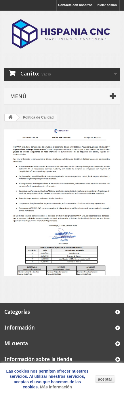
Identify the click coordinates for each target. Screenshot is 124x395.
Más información (56, 387)
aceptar (105, 379)
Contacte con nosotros (75, 5)
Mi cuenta (16, 343)
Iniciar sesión (107, 5)
